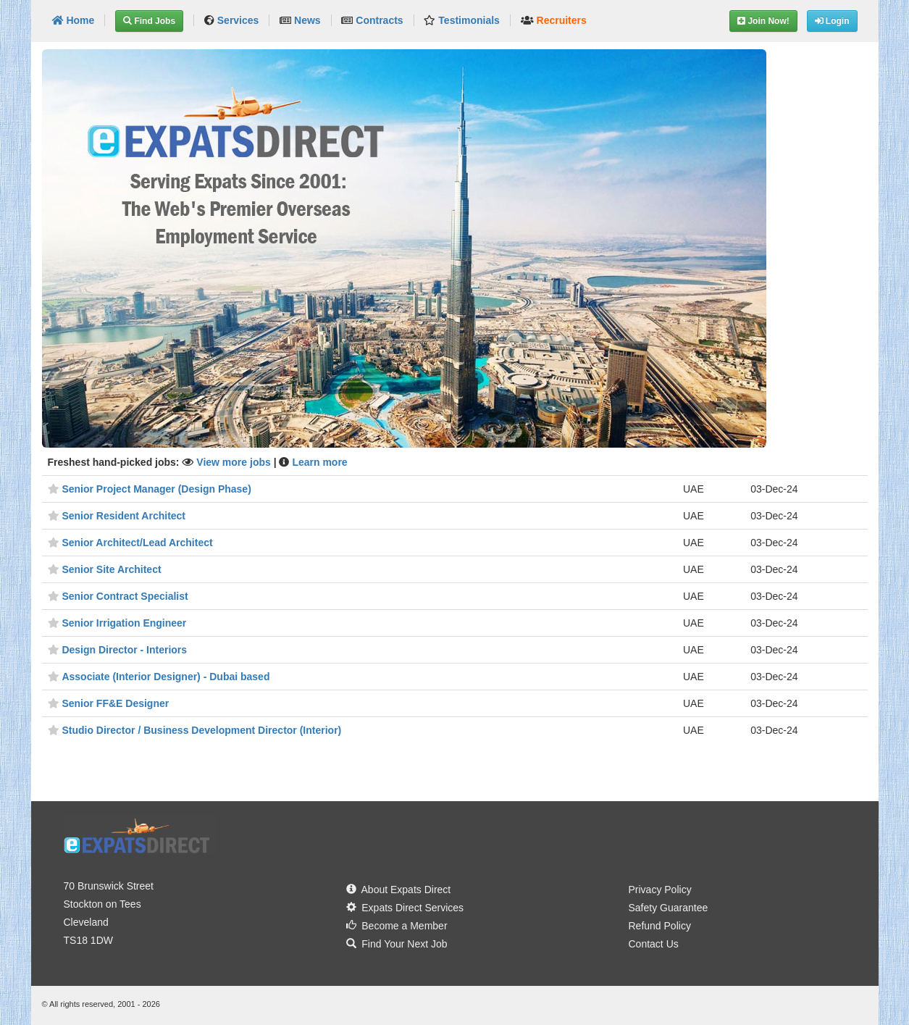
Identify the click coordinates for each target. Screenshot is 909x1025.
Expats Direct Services (405, 907)
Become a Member (397, 926)
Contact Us (654, 944)
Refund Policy (660, 926)
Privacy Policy (660, 889)
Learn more (319, 462)
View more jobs (234, 462)
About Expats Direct (398, 889)
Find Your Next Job (397, 944)
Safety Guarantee (668, 907)
